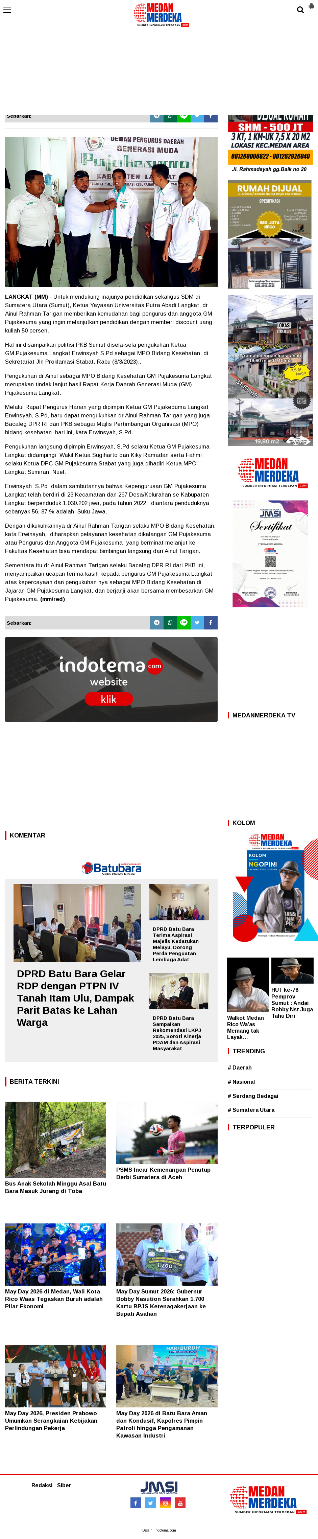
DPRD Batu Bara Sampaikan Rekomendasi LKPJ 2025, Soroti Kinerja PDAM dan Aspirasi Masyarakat (177, 1033)
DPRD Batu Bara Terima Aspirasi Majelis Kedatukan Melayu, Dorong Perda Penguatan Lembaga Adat (176, 944)
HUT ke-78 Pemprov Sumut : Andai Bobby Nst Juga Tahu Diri (292, 1003)
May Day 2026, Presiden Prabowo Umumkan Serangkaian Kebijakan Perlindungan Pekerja (51, 1420)
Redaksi (41, 1485)
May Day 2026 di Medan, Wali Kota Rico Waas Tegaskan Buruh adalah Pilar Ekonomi (54, 1299)
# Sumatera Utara (251, 1110)
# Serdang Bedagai (253, 1096)
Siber (64, 1485)
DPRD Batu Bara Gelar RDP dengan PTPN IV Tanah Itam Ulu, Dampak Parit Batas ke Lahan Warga (75, 998)
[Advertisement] (159, 64)
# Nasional (241, 1082)
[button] (311, 3)
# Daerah (240, 1068)
